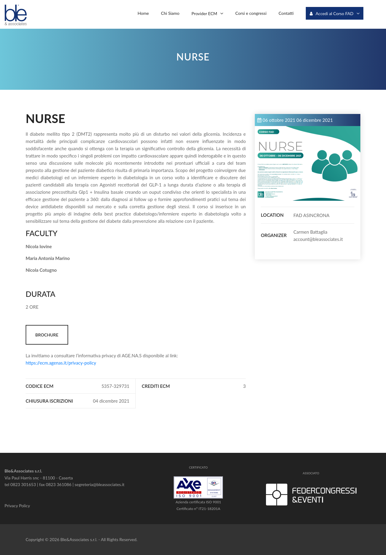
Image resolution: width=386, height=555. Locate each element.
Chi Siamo (170, 13)
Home (143, 13)
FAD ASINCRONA (311, 215)
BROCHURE (47, 334)
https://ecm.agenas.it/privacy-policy (61, 362)
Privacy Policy (17, 505)
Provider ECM (204, 13)
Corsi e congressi (250, 13)
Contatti (286, 13)
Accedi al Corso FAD (331, 13)
